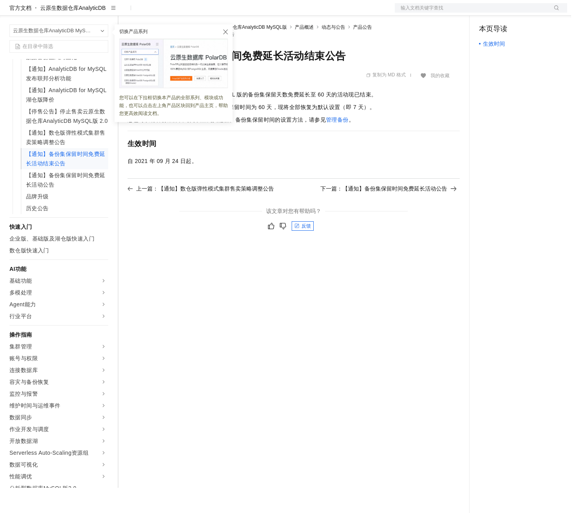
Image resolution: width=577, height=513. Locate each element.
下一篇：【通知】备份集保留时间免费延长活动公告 (388, 214)
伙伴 (213, 12)
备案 (487, 12)
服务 (232, 12)
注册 (525, 12)
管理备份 (337, 145)
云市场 (191, 12)
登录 (554, 12)
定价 (170, 12)
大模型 (80, 12)
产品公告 (362, 52)
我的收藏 (440, 101)
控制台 (506, 12)
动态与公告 (333, 52)
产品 (102, 12)
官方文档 (20, 33)
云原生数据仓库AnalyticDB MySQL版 (248, 52)
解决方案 (127, 12)
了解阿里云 (259, 12)
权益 (151, 12)
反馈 (302, 251)
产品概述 (304, 52)
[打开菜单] (12, 12)
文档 (471, 12)
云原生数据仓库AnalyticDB (72, 33)
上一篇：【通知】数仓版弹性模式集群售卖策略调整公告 (201, 214)
